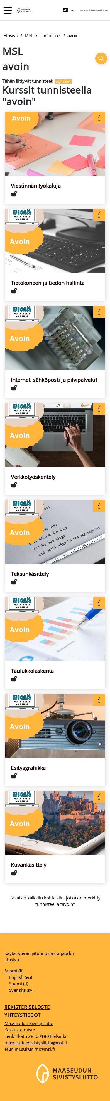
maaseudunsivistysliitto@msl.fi (35, 1042)
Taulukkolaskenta (32, 670)
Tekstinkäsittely (30, 573)
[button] (68, 10)
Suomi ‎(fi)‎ (13, 971)
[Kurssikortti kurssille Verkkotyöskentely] (55, 448)
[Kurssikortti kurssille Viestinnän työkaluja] (55, 157)
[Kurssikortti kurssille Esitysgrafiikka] (55, 739)
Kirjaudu (104, 10)
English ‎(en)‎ (20, 977)
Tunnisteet (50, 35)
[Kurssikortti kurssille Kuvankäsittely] (55, 836)
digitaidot (63, 81)
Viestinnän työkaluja (36, 185)
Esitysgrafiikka (28, 767)
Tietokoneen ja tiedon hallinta (47, 282)
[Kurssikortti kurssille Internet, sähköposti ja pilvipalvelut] (55, 351)
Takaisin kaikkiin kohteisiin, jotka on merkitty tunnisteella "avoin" (55, 901)
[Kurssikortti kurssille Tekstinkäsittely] (55, 545)
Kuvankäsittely (28, 864)
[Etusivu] (23, 10)
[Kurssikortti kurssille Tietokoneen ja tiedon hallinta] (55, 254)
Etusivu (11, 35)
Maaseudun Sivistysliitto (28, 1023)
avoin (73, 35)
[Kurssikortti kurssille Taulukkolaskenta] (55, 642)
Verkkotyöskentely (33, 476)
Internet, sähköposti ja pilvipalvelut (54, 379)
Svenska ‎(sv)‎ (21, 990)
